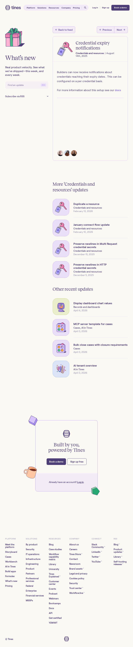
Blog (51, 544)
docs (118, 90)
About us (74, 544)
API (50, 613)
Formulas (10, 576)
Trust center (76, 588)
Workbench (11, 561)
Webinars (54, 598)
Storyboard (11, 552)
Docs (51, 608)
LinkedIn (97, 551)
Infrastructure (33, 559)
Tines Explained (54, 575)
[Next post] (121, 29)
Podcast (53, 593)
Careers (73, 549)
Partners (30, 573)
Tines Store (75, 554)
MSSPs (29, 600)
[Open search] (85, 8)
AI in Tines (10, 566)
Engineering (32, 564)
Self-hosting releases (120, 563)
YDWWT (53, 623)
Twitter (96, 556)
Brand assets (76, 568)
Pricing (8, 586)
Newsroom (74, 564)
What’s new (11, 581)
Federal (29, 586)
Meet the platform (9, 545)
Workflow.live (77, 592)
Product (30, 568)
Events (52, 589)
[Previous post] (105, 29)
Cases (8, 557)
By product (31, 544)
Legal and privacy (78, 573)
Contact (73, 559)
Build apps (10, 571)
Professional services (32, 579)
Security (30, 549)
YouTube (97, 561)
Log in (80, 482)
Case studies (55, 549)
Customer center (54, 582)
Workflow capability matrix (54, 557)
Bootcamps (55, 603)
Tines (10, 639)
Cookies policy (76, 578)
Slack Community (98, 545)
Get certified (55, 618)
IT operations (32, 554)
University (54, 569)
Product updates (118, 550)
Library (52, 564)
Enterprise (31, 590)
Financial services (35, 595)
